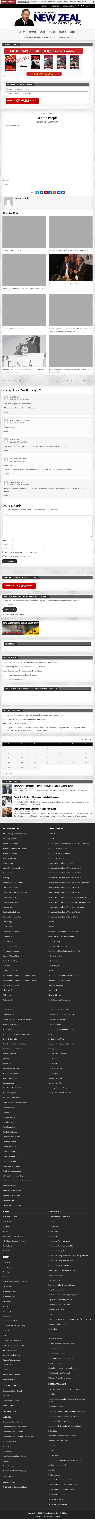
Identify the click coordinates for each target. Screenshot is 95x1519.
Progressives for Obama (58, 1019)
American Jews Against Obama (15, 848)
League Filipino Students (58, 1324)
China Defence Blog (10, 902)
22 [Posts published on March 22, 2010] (9, 762)
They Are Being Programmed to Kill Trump (19, 675)
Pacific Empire (8, 1246)
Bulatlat (51, 1221)
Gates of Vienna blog (11, 956)
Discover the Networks (12, 931)
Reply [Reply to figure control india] (6, 431)
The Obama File (9, 1127)
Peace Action (53, 1005)
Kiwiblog (6, 1226)
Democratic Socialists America (60, 863)
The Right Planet (9, 1142)
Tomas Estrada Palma (11, 1166)
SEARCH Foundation (56, 1363)
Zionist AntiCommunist (12, 1205)
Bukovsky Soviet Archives (13, 883)
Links (50, 1334)
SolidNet (51, 1470)
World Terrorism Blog (11, 1195)
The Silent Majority (10, 1147)
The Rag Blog (53, 1073)
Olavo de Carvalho (10, 1039)
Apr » (10, 773)
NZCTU (6, 1331)
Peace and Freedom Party (58, 1010)
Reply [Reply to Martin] (6, 450)
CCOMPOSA (53, 1231)
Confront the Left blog (11, 912)
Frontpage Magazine (11, 951)
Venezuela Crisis (9, 1186)
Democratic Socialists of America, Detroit (64, 888)
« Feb (4, 773)
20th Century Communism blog (15, 834)
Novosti (6, 1461)
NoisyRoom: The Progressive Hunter (17, 1034)
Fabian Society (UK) (10, 1441)
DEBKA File (7, 927)
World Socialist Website (57, 1504)
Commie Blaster (9, 907)
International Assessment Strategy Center (19, 975)
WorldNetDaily (9, 1200)
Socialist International (57, 1465)
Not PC (5, 1231)
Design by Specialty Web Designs (47, 1517)
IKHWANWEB (54, 1280)
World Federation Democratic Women (63, 1480)
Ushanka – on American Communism (17, 1181)
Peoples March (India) (57, 1353)
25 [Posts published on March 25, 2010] (47, 762)
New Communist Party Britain (14, 1456)
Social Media (68, 6)
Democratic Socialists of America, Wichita (64, 912)
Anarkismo (52, 1394)
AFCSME (51, 834)
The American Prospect (57, 1054)
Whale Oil (6, 1251)
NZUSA (6, 1336)
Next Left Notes (54, 995)
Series (73, 32)
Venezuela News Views (12, 1190)
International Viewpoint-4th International (64, 1426)
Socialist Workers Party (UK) (14, 1471)
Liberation (7, 1316)
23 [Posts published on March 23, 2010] (22, 762)
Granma (6, 1396)
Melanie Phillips (9, 1010)
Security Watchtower (11, 1098)
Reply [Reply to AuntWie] (6, 412)
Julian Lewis (8, 1000)
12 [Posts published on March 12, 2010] (60, 753)
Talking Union (54, 1049)
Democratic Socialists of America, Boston (64, 873)
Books (44, 6)
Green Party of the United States (61, 936)
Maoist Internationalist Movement (62, 1436)
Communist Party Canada (58, 848)
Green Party (7, 1287)
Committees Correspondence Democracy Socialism (68, 844)
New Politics (53, 990)
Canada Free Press (10, 888)
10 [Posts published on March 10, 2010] (35, 753)
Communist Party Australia (59, 1241)
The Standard (8, 1365)
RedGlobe (52, 1450)
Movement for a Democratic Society (62, 975)
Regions (62, 32)
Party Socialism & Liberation (59, 1000)
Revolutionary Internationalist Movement (64, 1460)
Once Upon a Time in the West (14, 1044)
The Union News (9, 1151)
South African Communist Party (15, 1487)
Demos (51, 922)
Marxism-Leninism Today (58, 1441)
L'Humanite (7, 1451)
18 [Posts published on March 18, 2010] (47, 758)
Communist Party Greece (13, 1432)
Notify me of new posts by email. (17, 556)
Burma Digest (53, 1226)
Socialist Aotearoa (10, 1350)
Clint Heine (7, 1221)
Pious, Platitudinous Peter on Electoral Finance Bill (69, 250)
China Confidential (10, 897)
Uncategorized (48, 114)
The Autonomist (9, 1107)
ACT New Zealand (10, 1217)
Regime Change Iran (11, 1068)
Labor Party (53, 961)
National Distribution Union (14, 1321)
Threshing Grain (9, 1161)
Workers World (54, 1083)
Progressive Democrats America (61, 1014)
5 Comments (54, 122)
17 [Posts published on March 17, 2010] (35, 758)
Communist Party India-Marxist (60, 1261)
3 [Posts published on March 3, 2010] (34, 748)
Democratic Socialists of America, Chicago (65, 878)
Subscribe (55, 6)
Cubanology (7, 922)
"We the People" (48, 118)
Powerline (7, 1063)
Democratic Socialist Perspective (61, 1270)
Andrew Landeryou (10, 858)
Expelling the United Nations (13, 679)
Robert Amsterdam (10, 1078)
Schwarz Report (9, 1093)
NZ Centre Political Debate (13, 1236)
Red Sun (51, 1446)
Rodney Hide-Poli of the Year (13, 329)
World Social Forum (56, 1499)
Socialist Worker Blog (11, 1355)
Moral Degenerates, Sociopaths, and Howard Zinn (22, 671)
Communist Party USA (57, 858)
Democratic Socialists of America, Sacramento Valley (69, 902)
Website (5, 549)
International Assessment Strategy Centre (19, 980)
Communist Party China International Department (68, 1256)
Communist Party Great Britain (15, 1427)
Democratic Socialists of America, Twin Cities (66, 907)
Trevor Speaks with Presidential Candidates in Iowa (69, 284)
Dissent (51, 927)
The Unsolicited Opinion (12, 1156)
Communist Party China (57, 1251)
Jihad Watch (7, 990)
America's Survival (10, 844)
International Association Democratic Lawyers (66, 1411)
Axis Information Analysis (13, 868)
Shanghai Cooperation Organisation (62, 1368)
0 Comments (31, 800)
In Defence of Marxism (57, 1406)
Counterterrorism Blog (12, 917)
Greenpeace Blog (9, 1291)
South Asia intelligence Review (15, 1103)
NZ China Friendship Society (14, 1326)
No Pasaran (7, 1029)
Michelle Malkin (9, 1014)
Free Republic (8, 941)
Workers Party (9, 1379)
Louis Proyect (54, 966)
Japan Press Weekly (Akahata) (60, 1300)
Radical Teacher (54, 1024)
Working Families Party (57, 1088)
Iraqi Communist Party (57, 1290)
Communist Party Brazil (12, 1391)
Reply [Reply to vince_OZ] (6, 495)
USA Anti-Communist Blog (13, 1176)
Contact (32, 32)
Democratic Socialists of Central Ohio (63, 917)
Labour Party (8, 1311)
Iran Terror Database (11, 985)
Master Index (64, 37)
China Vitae (52, 1236)
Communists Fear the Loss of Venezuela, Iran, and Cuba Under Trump (29, 663)
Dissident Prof (8, 936)
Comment (6, 513)
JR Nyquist (7, 995)
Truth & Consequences (12, 1171)
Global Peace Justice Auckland (15, 1282)
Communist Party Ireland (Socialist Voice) (19, 1436)
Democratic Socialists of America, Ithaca (64, 892)
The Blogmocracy (10, 1117)
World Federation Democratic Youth (62, 1485)
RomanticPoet (8, 1083)
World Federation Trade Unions (61, 1490)
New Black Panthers (56, 985)
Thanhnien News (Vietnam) (59, 1373)
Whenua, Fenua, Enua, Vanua (59, 1378)
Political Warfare (9, 1054)
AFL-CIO (51, 839)
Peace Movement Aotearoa (13, 1345)
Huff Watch (7, 966)
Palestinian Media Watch (12, 1049)
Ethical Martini (8, 1267)
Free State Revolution (11, 946)
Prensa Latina (8, 1406)
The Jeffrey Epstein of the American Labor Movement (23, 667)
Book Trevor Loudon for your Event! (39, 37)
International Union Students (59, 1421)
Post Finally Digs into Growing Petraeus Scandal (29, 730)
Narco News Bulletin (11, 1401)
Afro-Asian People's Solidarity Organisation (65, 1389)
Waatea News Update (11, 1375)
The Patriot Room (10, 1132)
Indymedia (7, 1301)
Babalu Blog (7, 873)
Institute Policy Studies (57, 946)
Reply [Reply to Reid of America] (6, 474)
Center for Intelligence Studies (15, 892)
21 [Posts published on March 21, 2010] (86, 758)
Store (42, 32)
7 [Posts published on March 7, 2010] (86, 748)
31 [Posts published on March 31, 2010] (35, 767)
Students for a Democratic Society (61, 1044)
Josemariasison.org (56, 1309)
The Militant (53, 1059)
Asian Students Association (59, 1217)
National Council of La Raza (59, 980)
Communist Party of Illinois (59, 853)
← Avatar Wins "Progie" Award (13, 381)
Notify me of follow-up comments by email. (21, 552)
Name (5, 540)
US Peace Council (55, 1078)
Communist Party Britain (12, 1422)
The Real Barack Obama (12, 1137)
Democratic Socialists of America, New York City (67, 897)
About (22, 32)
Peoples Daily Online (56, 1349)
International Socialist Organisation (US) (64, 951)
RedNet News (53, 1455)
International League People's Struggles (64, 1416)
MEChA (51, 971)
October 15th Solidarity (12, 1340)
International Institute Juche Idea (61, 1285)
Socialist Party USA (56, 1039)
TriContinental (54, 1475)
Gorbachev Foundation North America (63, 931)
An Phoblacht (8, 1417)
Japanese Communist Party (59, 1305)
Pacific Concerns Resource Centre (62, 1344)
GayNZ (5, 1277)
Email (5, 545)
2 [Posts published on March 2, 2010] (21, 748)
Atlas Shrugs (8, 863)
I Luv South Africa (10, 971)
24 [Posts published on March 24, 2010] (35, 762)
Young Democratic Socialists (59, 1093)
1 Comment (30, 788)
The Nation (52, 1063)
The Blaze (7, 1112)
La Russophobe (9, 1005)
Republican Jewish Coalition (14, 1073)
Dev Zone (6, 1262)
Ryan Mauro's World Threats (14, 1088)
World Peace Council (56, 1494)
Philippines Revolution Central (60, 1358)
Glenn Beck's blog (10, 961)
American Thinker (10, 853)
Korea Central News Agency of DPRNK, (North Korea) (69, 1319)
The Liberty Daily (10, 1122)
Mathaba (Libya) (9, 1482)
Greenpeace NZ (9, 1296)
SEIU (50, 1034)
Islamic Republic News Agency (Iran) (63, 1295)
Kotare (5, 1306)
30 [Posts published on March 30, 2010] (22, 767)
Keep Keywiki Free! (18, 723)
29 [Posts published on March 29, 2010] (9, 767)
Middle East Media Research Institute (17, 1019)
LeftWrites (52, 1329)
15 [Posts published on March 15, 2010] (9, 758)
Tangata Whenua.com (11, 1360)
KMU (50, 1314)
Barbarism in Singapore (11, 250)
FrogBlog (6, 1272)
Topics (52, 32)
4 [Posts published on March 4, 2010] (47, 748)
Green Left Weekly (55, 1275)
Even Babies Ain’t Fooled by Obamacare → (77, 381)
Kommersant (8, 1446)
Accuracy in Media (10, 839)
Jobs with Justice (55, 956)
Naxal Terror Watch (10, 1024)
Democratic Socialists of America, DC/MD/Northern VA (70, 883)
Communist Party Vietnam (58, 1265)
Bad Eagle (6, 878)
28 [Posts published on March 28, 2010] (86, 762)
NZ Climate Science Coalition (14, 1241)
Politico (6, 1059)
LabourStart (53, 1431)
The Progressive (55, 1068)
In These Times (54, 941)
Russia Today (8, 1466)
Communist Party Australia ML (60, 1246)
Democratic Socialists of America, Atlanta (64, 868)
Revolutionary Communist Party (61, 1029)
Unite (5, 1370)
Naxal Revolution (55, 1339)
